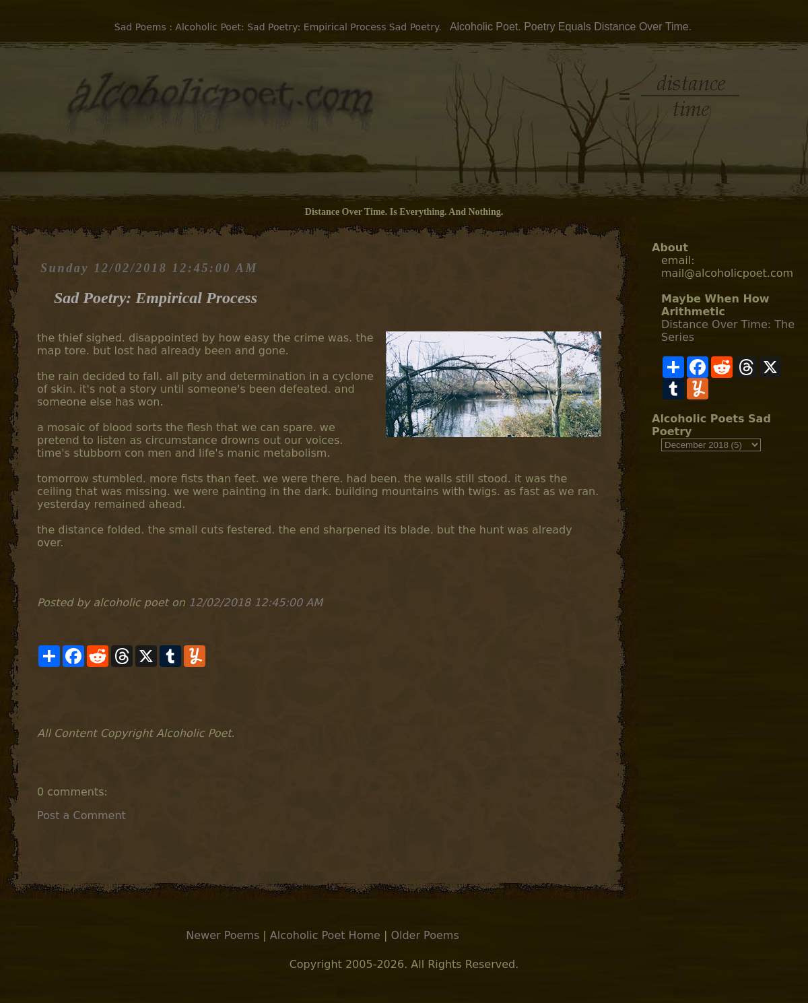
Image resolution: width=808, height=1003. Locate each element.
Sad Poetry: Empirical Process (155, 297)
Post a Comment (81, 815)
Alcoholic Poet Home (325, 935)
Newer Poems (222, 935)
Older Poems (425, 935)
